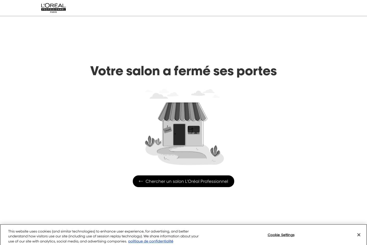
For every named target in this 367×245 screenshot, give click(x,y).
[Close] (358, 236)
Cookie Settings (281, 237)
